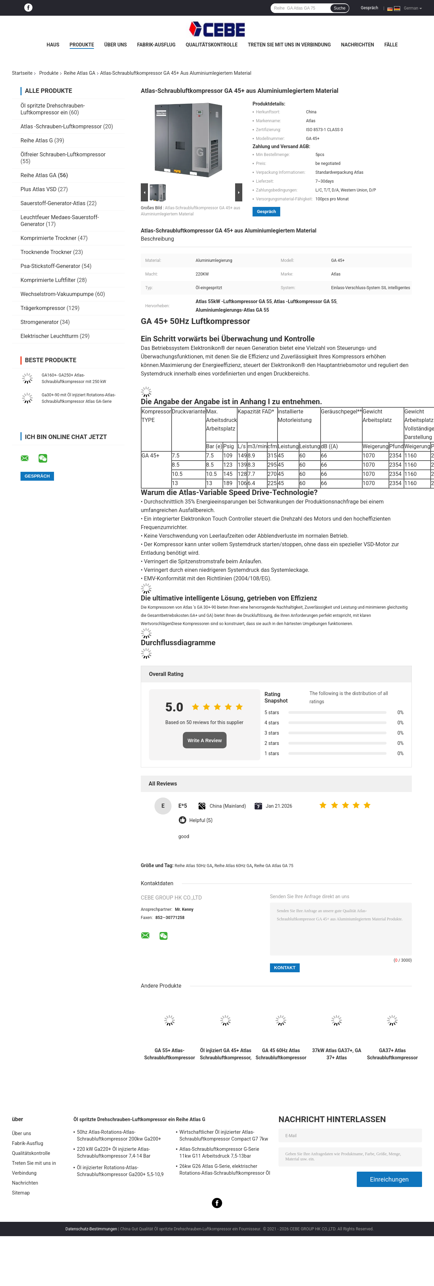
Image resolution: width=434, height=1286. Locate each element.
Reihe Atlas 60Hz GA (233, 865)
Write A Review (205, 740)
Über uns (115, 44)
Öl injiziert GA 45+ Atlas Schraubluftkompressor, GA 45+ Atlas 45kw (226, 1054)
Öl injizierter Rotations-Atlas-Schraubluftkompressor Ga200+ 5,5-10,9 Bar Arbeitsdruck (120, 1172)
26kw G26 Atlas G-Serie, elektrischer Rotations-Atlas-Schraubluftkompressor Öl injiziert (224, 1170)
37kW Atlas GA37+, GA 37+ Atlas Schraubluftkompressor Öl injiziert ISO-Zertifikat (336, 1054)
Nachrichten (357, 44)
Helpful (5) (201, 820)
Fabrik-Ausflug (156, 44)
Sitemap (21, 1193)
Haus (52, 44)
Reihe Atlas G (37, 140)
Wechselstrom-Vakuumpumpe (57, 294)
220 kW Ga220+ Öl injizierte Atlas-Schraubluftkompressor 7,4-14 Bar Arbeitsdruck (113, 1153)
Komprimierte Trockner (48, 238)
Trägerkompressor (43, 308)
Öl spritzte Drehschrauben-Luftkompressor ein (53, 109)
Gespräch (369, 7)
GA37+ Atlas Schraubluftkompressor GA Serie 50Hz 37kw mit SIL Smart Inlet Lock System (392, 1054)
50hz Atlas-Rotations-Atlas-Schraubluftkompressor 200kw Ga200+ (119, 1135)
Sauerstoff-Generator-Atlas (54, 203)
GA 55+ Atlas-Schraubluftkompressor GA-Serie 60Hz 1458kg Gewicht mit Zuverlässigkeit (169, 1054)
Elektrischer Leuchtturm (49, 336)
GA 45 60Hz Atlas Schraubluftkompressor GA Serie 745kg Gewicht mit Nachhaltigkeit (281, 1054)
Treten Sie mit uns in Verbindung (289, 44)
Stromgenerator (39, 322)
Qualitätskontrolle (212, 44)
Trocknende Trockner (46, 252)
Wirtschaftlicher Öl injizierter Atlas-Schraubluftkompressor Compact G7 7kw (223, 1135)
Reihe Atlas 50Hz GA (193, 865)
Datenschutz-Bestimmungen (91, 1229)
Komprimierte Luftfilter (48, 280)
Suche (339, 8)
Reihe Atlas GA (79, 73)
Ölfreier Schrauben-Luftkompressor (63, 154)
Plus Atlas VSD (39, 189)
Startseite (22, 73)
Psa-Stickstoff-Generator (50, 266)
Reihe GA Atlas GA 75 (273, 865)
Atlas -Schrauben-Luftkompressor (61, 126)
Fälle (391, 44)
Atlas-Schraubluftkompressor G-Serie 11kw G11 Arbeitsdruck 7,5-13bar (219, 1152)
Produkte (82, 44)
